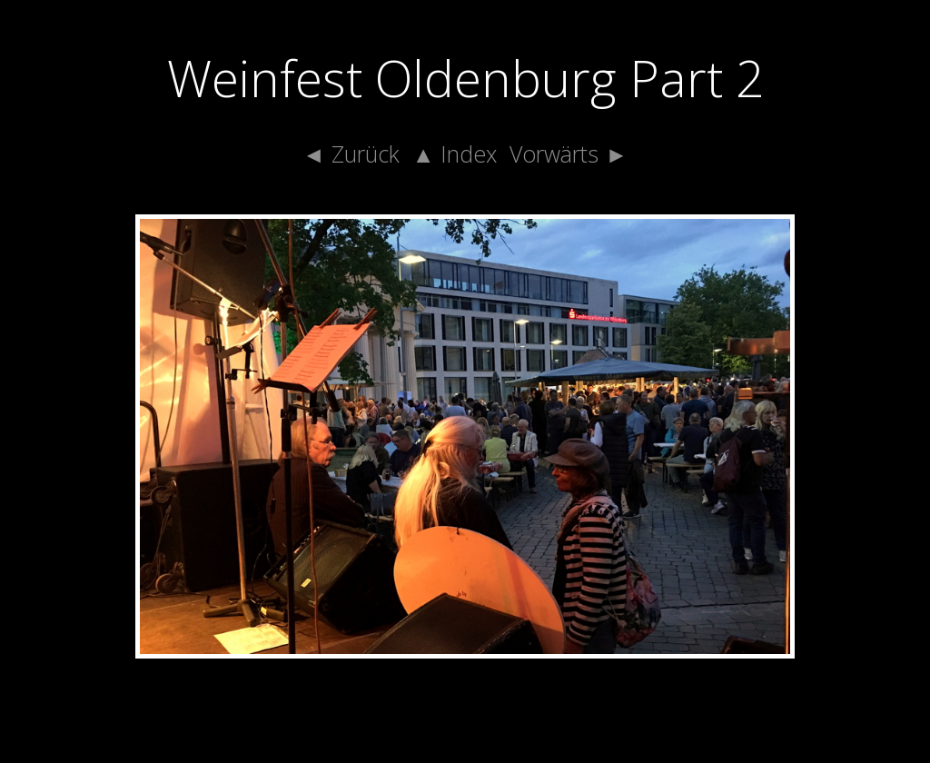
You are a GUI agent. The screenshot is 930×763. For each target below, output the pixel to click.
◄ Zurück (351, 153)
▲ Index (455, 153)
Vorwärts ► (569, 153)
